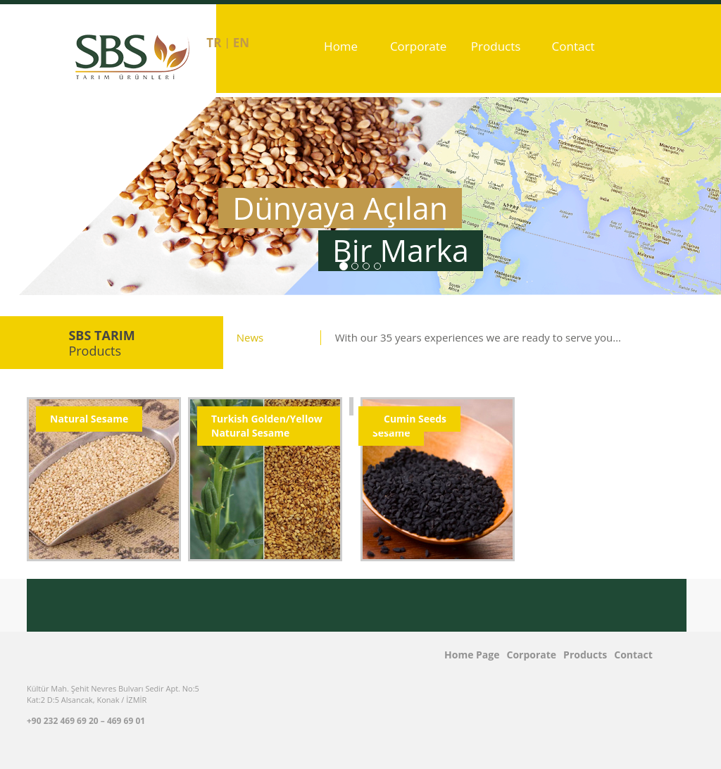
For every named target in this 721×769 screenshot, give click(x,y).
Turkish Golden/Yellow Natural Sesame (266, 425)
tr (213, 43)
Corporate (418, 46)
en (241, 43)
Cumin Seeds (415, 418)
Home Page (341, 75)
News (250, 337)
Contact (573, 46)
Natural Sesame (89, 418)
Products (496, 46)
